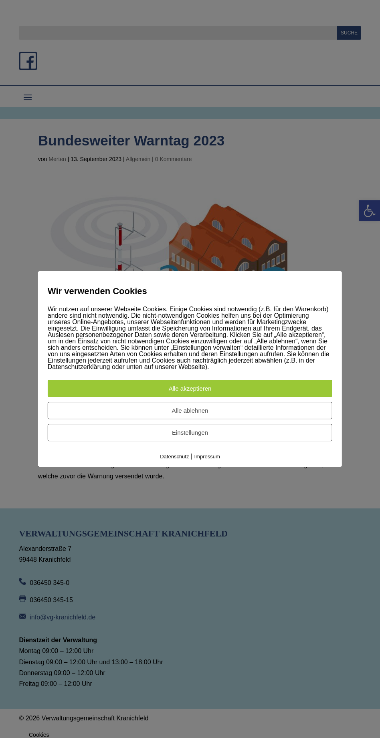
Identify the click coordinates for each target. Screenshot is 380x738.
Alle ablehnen (190, 410)
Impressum (207, 457)
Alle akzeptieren (190, 388)
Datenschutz (174, 457)
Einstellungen (190, 432)
